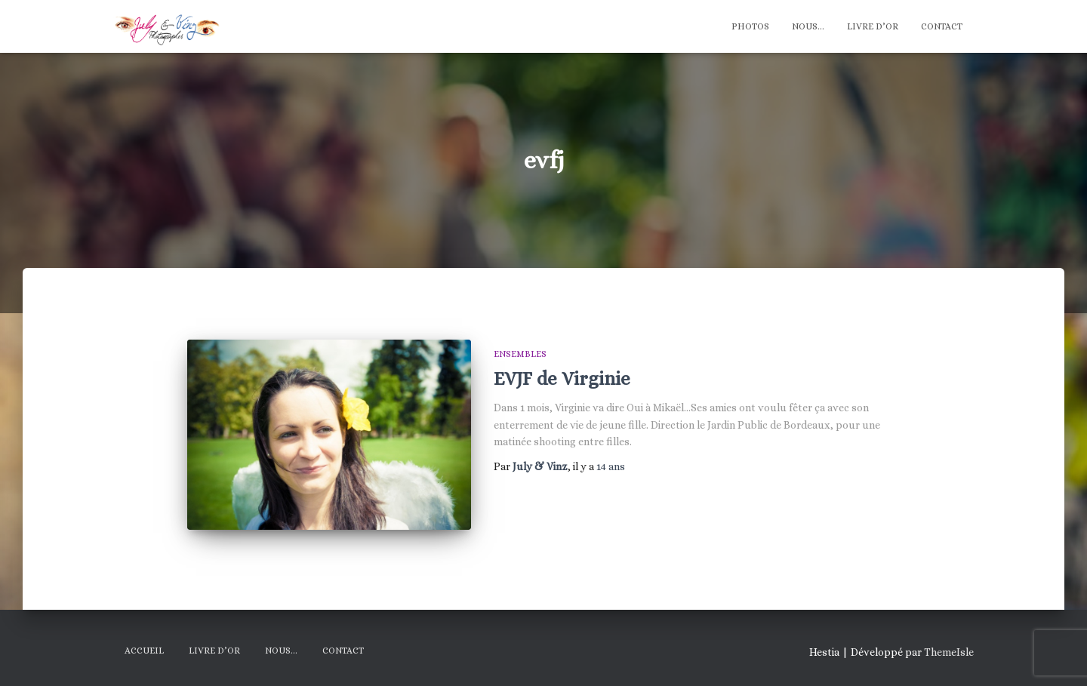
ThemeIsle (949, 652)
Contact (941, 26)
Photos (750, 26)
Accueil (144, 650)
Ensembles (520, 354)
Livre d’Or (872, 26)
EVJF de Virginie (562, 378)
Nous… (808, 26)
